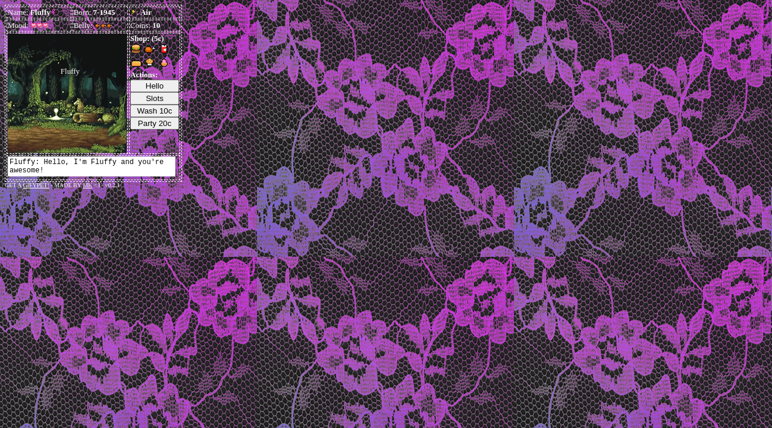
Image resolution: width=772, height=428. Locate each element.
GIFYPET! (36, 185)
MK (87, 185)
